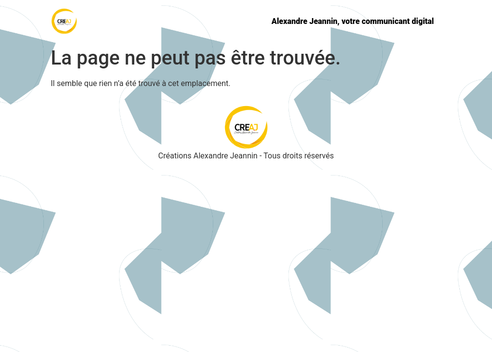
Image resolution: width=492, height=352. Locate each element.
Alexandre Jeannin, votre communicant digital (352, 21)
